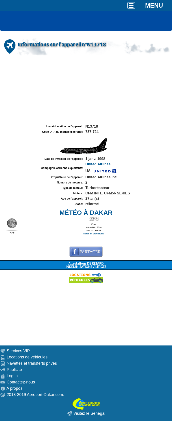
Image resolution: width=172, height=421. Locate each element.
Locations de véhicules (27, 357)
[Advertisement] (86, 90)
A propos (14, 388)
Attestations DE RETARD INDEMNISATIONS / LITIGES (86, 265)
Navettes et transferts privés (32, 363)
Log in (12, 376)
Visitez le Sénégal (89, 413)
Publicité (14, 369)
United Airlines (97, 164)
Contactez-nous (21, 382)
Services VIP (18, 351)
